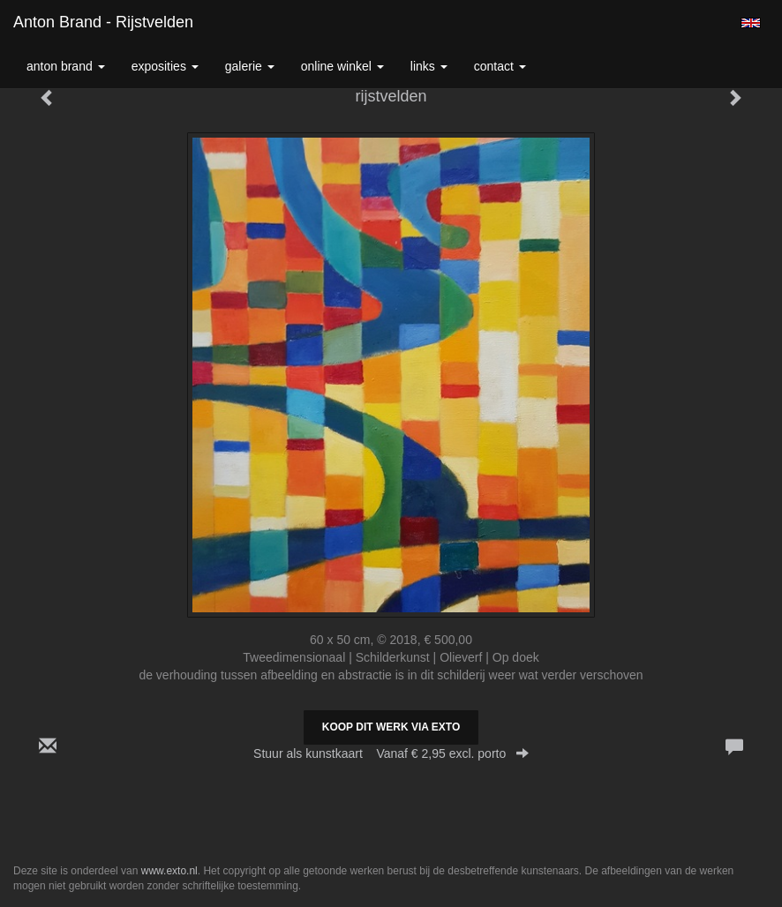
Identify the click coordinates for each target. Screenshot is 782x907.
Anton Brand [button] (65, 66)
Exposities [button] (165, 66)
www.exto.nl (169, 871)
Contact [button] (500, 66)
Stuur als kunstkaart (391, 753)
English (751, 23)
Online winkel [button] (342, 66)
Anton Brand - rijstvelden (103, 22)
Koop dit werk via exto (391, 727)
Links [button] (428, 66)
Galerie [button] (249, 66)
